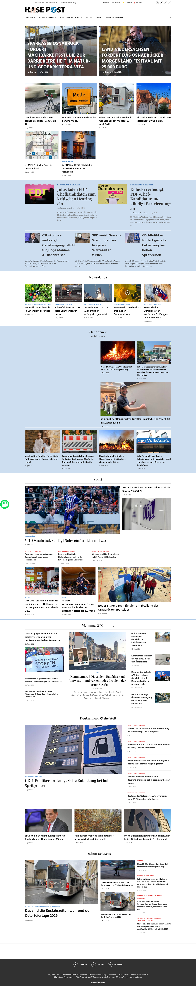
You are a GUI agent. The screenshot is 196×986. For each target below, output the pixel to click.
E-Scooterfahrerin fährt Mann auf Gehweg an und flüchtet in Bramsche (116, 884)
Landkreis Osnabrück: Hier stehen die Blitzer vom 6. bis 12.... (40, 121)
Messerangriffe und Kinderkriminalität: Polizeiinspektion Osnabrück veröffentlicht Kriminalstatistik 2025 (154, 926)
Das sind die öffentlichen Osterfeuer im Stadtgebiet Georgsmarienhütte (112, 459)
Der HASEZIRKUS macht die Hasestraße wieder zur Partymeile (77, 168)
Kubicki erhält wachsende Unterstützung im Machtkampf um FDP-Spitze (148, 730)
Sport (98, 17)
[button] (31, 3)
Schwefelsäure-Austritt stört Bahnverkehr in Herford (67, 311)
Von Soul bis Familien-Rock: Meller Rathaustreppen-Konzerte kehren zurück (42, 459)
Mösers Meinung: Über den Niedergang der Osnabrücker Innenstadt (141, 699)
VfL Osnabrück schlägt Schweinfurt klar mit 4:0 (65, 540)
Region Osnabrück (47, 17)
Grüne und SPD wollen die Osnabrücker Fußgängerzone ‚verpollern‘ (138, 639)
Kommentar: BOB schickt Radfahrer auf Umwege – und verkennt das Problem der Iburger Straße (97, 680)
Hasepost (33, 72)
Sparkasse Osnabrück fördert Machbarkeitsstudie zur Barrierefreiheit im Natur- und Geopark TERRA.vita (58, 55)
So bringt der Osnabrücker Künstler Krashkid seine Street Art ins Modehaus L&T (135, 421)
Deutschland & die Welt (71, 17)
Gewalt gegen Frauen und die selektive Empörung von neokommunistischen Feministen (43, 637)
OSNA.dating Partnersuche (63, 977)
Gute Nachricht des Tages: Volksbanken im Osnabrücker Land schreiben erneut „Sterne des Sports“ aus (153, 460)
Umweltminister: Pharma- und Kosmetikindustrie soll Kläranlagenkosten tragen (149, 780)
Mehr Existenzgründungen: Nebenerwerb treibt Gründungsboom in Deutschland (147, 837)
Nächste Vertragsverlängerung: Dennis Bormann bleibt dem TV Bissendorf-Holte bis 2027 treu (78, 606)
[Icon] (38, 292)
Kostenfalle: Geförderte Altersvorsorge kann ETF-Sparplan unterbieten (148, 797)
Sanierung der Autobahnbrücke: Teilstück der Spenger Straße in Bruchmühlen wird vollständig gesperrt (78, 460)
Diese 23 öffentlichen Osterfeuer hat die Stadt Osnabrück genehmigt (116, 368)
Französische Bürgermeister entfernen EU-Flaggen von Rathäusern (156, 313)
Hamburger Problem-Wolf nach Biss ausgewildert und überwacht (94, 837)
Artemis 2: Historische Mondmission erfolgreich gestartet (96, 311)
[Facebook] (161, 2)
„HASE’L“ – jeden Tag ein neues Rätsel (38, 167)
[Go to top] (98, 982)
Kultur (89, 17)
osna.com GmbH (70, 974)
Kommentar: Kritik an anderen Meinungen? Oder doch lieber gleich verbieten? (41, 694)
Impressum (106, 3)
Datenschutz (116, 3)
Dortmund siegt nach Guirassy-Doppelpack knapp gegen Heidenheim (39, 557)
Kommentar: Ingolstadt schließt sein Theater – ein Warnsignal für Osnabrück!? (43, 680)
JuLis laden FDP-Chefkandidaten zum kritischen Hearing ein (76, 196)
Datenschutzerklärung (97, 974)
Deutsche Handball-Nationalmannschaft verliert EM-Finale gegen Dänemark (70, 557)
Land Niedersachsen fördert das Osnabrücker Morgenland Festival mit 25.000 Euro (132, 58)
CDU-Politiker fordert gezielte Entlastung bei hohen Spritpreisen (154, 245)
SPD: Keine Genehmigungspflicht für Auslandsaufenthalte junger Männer (45, 837)
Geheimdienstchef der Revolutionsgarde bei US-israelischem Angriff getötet (148, 762)
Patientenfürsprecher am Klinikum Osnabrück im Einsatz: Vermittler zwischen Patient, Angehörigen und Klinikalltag (152, 371)
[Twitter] (165, 2)
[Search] (170, 18)
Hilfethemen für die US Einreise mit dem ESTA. (93, 977)
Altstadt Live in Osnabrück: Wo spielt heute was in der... (153, 119)
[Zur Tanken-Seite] (4, 504)
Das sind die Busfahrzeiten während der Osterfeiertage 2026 (58, 913)
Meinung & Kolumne (114, 17)
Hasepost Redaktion (67, 208)
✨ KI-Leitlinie (127, 3)
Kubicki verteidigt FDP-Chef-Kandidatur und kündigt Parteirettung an (150, 198)
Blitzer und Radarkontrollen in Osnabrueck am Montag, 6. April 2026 (115, 121)
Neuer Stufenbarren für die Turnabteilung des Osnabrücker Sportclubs (128, 607)
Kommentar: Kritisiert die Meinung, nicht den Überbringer (141, 659)
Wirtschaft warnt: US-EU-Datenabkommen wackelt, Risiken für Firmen (149, 746)
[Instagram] (169, 2)
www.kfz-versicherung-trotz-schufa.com (127, 977)
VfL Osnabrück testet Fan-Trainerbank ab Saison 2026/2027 (146, 489)
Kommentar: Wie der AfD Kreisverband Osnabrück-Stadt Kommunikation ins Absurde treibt (141, 678)
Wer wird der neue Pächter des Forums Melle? (79, 119)
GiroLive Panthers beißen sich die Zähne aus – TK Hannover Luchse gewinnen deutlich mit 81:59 (41, 606)
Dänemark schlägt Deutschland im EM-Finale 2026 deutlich (105, 556)
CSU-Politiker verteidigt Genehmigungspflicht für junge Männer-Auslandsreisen (59, 245)
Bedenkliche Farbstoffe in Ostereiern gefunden (37, 309)
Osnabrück (30, 17)
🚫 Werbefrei (138, 3)
